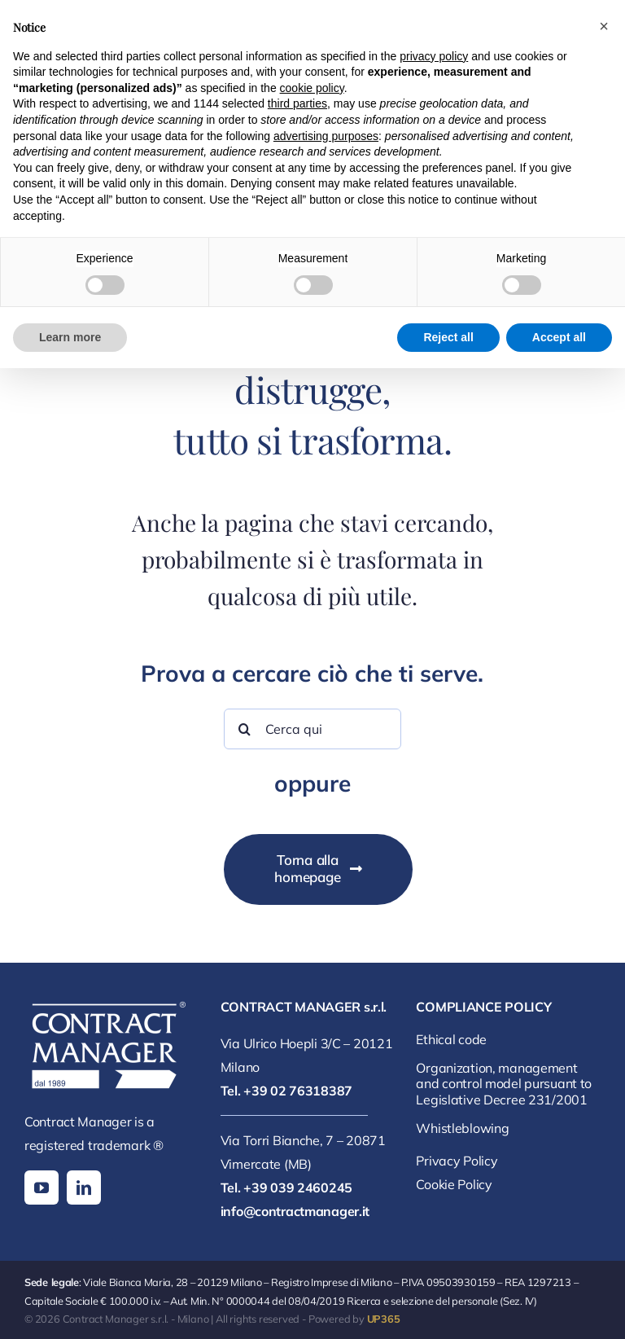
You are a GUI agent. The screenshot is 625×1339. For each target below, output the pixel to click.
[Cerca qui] (312, 729)
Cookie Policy (454, 1184)
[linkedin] (84, 1187)
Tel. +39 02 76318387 (286, 1090)
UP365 (383, 1318)
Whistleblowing (462, 1128)
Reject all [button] (448, 337)
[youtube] (41, 1187)
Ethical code (451, 1039)
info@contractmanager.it (295, 1211)
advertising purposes (325, 136)
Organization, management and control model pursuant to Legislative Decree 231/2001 (504, 1083)
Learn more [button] (70, 337)
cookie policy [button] (312, 87)
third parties (297, 103)
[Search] (244, 729)
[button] (604, 26)
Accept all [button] (559, 337)
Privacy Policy (456, 1160)
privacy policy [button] (434, 56)
